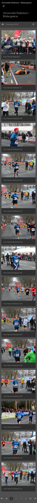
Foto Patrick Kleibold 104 (12, 242)
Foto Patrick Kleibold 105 (12, 273)
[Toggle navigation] (4, 6)
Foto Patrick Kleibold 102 (12, 180)
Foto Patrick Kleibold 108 (12, 365)
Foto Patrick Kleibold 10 (12, 88)
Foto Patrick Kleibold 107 (12, 335)
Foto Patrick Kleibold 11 (12, 427)
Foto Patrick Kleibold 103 (12, 211)
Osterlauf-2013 (12, 24)
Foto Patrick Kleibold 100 (12, 118)
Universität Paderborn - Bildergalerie (17, 2)
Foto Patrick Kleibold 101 (12, 149)
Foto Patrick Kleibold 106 (12, 304)
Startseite (3, 24)
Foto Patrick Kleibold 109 (12, 396)
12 (26, 499)
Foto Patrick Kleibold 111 (12, 489)
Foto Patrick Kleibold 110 (12, 458)
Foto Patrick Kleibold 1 (11, 57)
